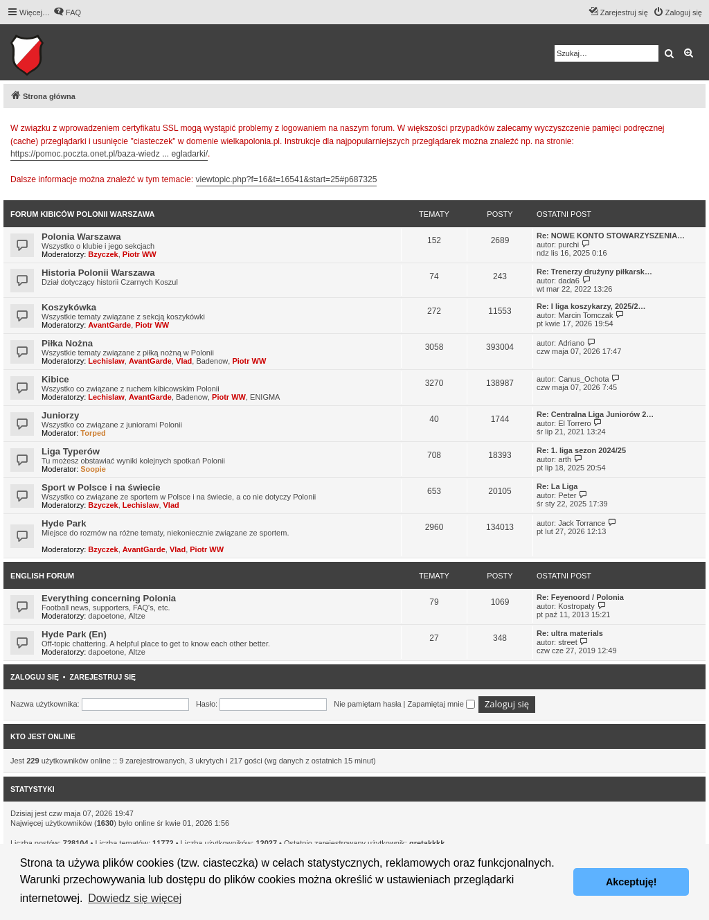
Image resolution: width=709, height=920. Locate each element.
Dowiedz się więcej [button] (134, 898)
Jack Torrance (581, 523)
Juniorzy (60, 415)
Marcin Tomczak (585, 315)
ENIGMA (265, 397)
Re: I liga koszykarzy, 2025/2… (591, 306)
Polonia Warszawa (81, 236)
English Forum (42, 576)
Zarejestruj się (102, 677)
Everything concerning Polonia (109, 598)
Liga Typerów (71, 451)
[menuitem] (67, 12)
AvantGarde (109, 325)
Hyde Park (64, 523)
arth (564, 459)
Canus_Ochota (583, 379)
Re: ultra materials (570, 633)
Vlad (184, 361)
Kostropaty (576, 606)
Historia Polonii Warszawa (98, 272)
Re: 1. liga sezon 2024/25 (581, 450)
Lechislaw (106, 361)
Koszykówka (69, 307)
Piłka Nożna (67, 343)
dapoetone (106, 616)
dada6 (569, 280)
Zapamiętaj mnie (440, 704)
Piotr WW (139, 254)
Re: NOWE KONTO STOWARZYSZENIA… (611, 235)
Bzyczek (103, 254)
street (567, 642)
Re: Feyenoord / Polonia (580, 597)
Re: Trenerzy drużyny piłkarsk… (594, 271)
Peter (567, 495)
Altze (136, 616)
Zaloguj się (34, 677)
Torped (92, 433)
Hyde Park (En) (74, 634)
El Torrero (574, 423)
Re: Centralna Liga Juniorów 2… (595, 414)
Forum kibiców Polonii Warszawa (82, 214)
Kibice (55, 379)
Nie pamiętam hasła (367, 704)
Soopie (93, 469)
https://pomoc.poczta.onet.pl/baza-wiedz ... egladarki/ (109, 154)
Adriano (571, 343)
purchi (568, 244)
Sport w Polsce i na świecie (101, 487)
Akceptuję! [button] (631, 881)
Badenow (212, 361)
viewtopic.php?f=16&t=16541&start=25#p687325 (286, 179)
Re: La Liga (557, 486)
